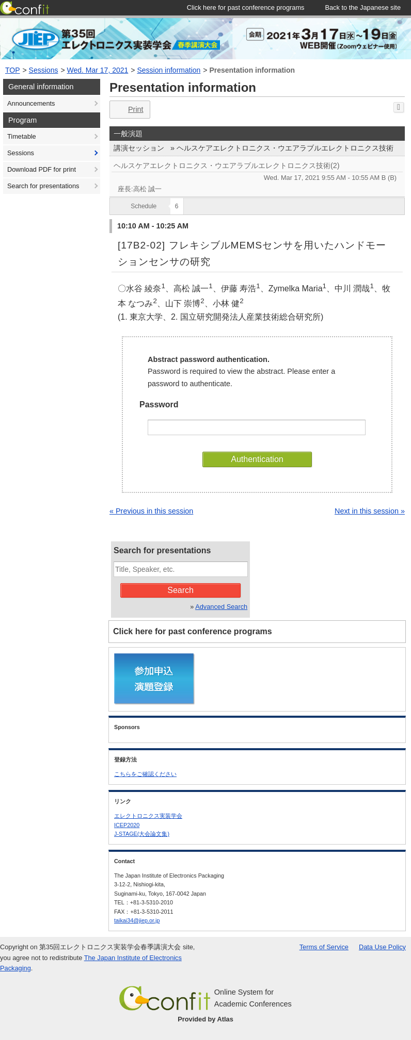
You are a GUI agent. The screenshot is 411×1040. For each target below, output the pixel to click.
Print (129, 109)
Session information (168, 70)
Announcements (31, 103)
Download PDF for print (41, 169)
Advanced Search (221, 606)
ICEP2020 (126, 825)
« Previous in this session (151, 511)
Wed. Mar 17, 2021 (98, 70)
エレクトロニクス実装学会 (148, 816)
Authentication (257, 459)
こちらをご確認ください (145, 774)
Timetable (21, 136)
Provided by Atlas (205, 1019)
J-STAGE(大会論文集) (141, 834)
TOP (12, 70)
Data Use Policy (382, 947)
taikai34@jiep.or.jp (137, 920)
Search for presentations (43, 186)
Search (180, 590)
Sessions (43, 70)
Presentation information (252, 70)
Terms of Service (324, 947)
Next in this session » (370, 511)
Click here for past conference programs (192, 631)
